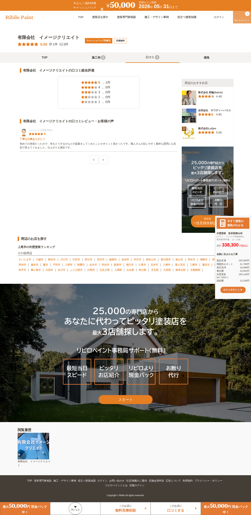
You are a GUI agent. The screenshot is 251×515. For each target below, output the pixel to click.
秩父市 (88, 259)
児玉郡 (155, 269)
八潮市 (166, 264)
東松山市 (151, 259)
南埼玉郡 (180, 269)
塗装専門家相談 (126, 17)
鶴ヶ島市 (36, 269)
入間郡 (118, 269)
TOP (80, 17)
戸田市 (56, 264)
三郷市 (193, 264)
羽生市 (191, 259)
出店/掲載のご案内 (136, 480)
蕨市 (45, 264)
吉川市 (61, 269)
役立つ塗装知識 (186, 17)
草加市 (22, 264)
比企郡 (130, 269)
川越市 (39, 259)
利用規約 (188, 480)
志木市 (93, 264)
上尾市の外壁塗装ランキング (36, 246)
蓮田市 (206, 264)
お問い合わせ (116, 480)
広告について (173, 480)
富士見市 (180, 264)
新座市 (117, 264)
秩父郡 (142, 269)
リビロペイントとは (116, 485)
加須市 (125, 259)
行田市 (76, 259)
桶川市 (130, 264)
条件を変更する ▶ (233, 289)
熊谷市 (52, 259)
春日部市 (166, 259)
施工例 (98, 57)
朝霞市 (81, 264)
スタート (125, 400)
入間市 (69, 264)
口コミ (152, 57)
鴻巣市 (203, 259)
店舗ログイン (136, 485)
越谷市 (34, 264)
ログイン (102, 480)
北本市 (154, 264)
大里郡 (167, 269)
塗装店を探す (100, 17)
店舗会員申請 (156, 480)
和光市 (105, 264)
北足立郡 (105, 269)
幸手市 (22, 269)
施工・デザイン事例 (156, 17)
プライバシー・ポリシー (208, 480)
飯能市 (113, 259)
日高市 (49, 269)
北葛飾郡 (195, 269)
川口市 (64, 259)
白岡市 (91, 269)
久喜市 (142, 264)
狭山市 (179, 259)
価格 (206, 57)
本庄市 (137, 259)
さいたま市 (25, 259)
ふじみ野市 (76, 269)
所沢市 (101, 259)
